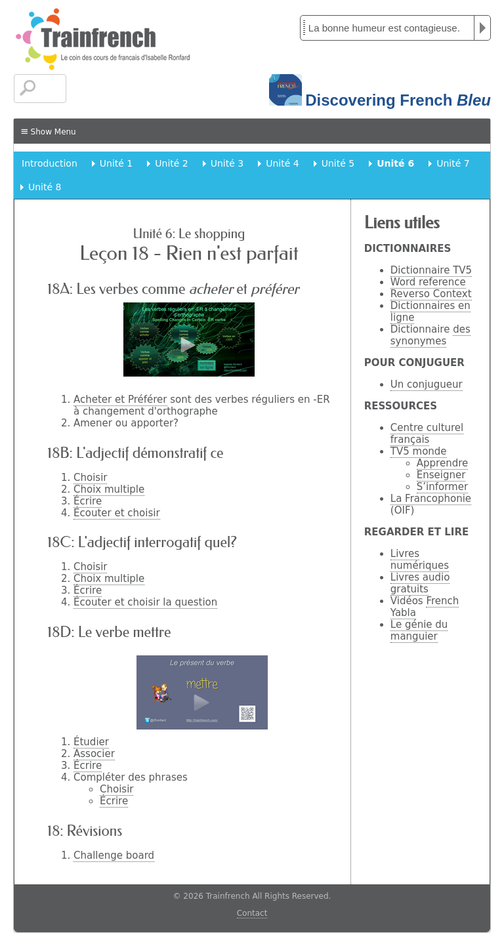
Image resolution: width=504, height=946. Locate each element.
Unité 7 (452, 163)
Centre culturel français (426, 433)
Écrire (88, 501)
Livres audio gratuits (420, 583)
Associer (94, 754)
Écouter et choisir (117, 513)
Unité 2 (171, 163)
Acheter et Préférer (120, 399)
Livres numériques (419, 559)
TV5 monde (418, 451)
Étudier (91, 742)
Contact (252, 913)
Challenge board (114, 855)
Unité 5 (338, 163)
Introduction (49, 163)
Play (482, 28)
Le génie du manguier (419, 630)
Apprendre (442, 463)
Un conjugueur (426, 384)
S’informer (442, 487)
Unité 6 (395, 163)
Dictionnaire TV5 (431, 270)
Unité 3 (227, 163)
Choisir (90, 477)
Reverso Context (431, 294)
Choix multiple (109, 489)
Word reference (428, 282)
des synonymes (430, 335)
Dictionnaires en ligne (430, 311)
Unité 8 (44, 187)
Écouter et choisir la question (145, 602)
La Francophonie (430, 498)
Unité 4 (282, 163)
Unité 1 (116, 163)
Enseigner (441, 475)
